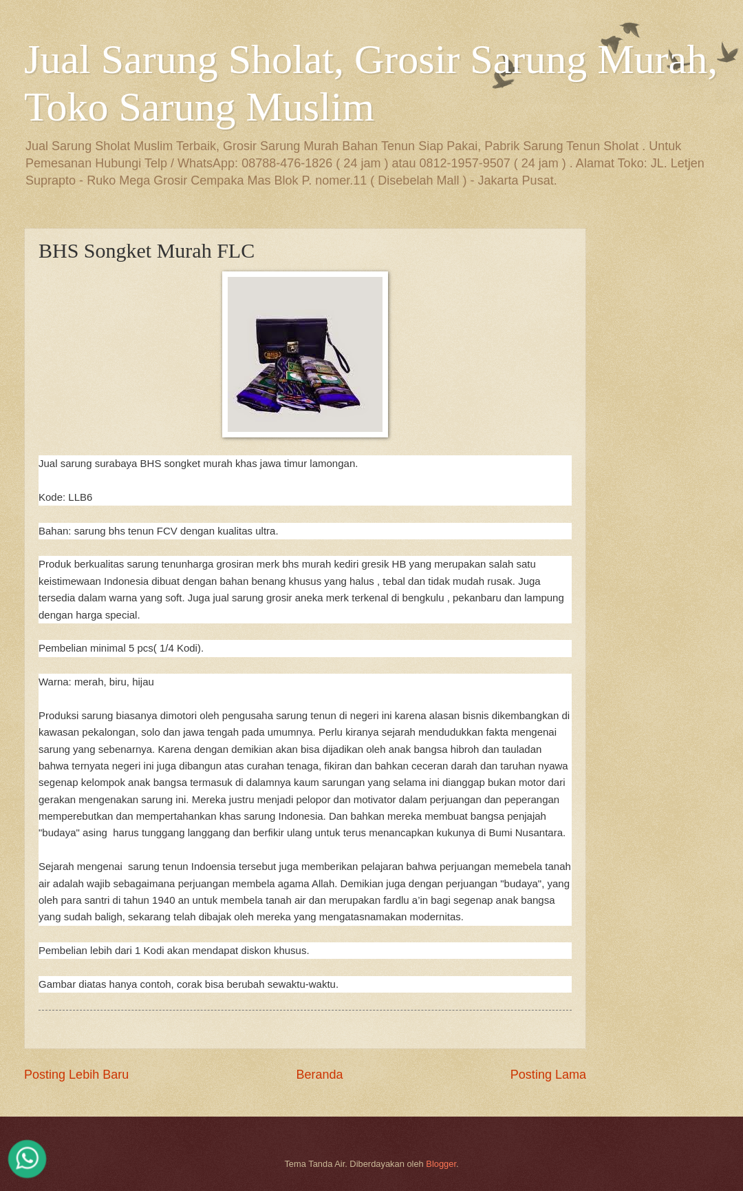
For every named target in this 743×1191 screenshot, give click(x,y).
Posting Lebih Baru (76, 1074)
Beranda (319, 1074)
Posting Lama (548, 1074)
